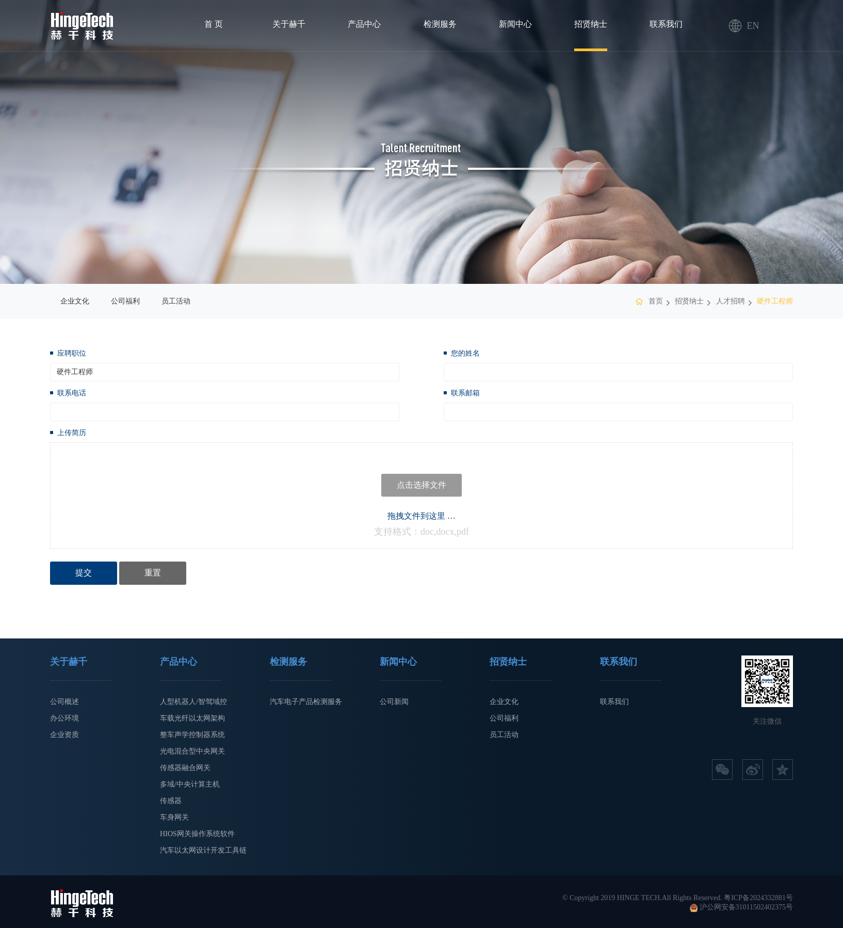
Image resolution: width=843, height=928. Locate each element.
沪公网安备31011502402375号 (746, 907)
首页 (656, 301)
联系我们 (666, 24)
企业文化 (74, 301)
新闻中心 (515, 24)
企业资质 (64, 735)
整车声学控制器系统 (192, 735)
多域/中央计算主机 (190, 784)
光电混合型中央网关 (192, 751)
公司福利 (125, 301)
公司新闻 (394, 702)
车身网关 (174, 817)
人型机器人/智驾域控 (193, 702)
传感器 (171, 801)
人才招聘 (730, 301)
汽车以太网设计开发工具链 (203, 850)
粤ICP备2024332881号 (758, 898)
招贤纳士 (590, 24)
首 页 (213, 24)
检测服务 (440, 24)
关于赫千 (288, 24)
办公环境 (64, 718)
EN (735, 26)
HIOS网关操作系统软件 (197, 834)
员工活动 (175, 301)
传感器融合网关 (185, 768)
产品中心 (364, 24)
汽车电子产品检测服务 (306, 702)
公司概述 (64, 702)
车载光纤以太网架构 (192, 718)
